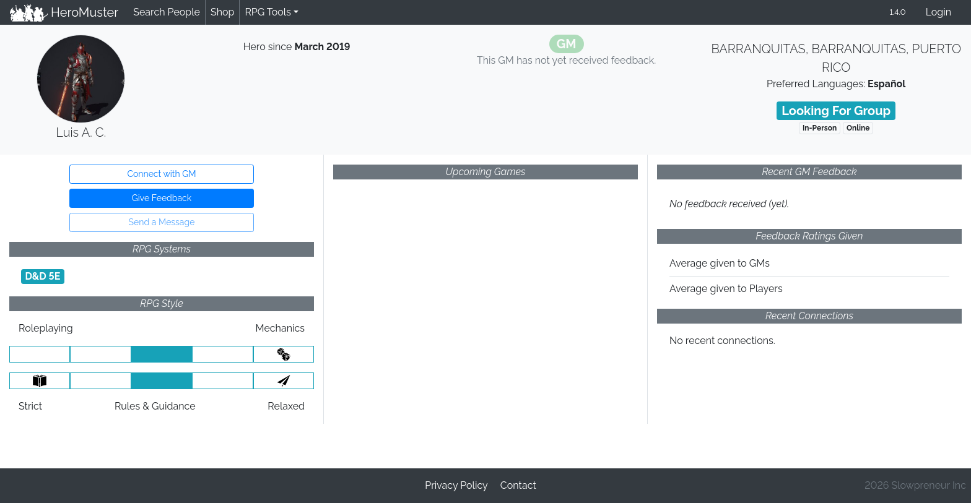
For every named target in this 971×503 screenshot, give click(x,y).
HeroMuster (64, 12)
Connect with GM (161, 174)
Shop (222, 12)
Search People (166, 12)
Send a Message (162, 222)
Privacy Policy (456, 485)
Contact (518, 485)
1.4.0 (897, 12)
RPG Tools (268, 12)
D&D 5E (42, 276)
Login (938, 12)
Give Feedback (161, 198)
